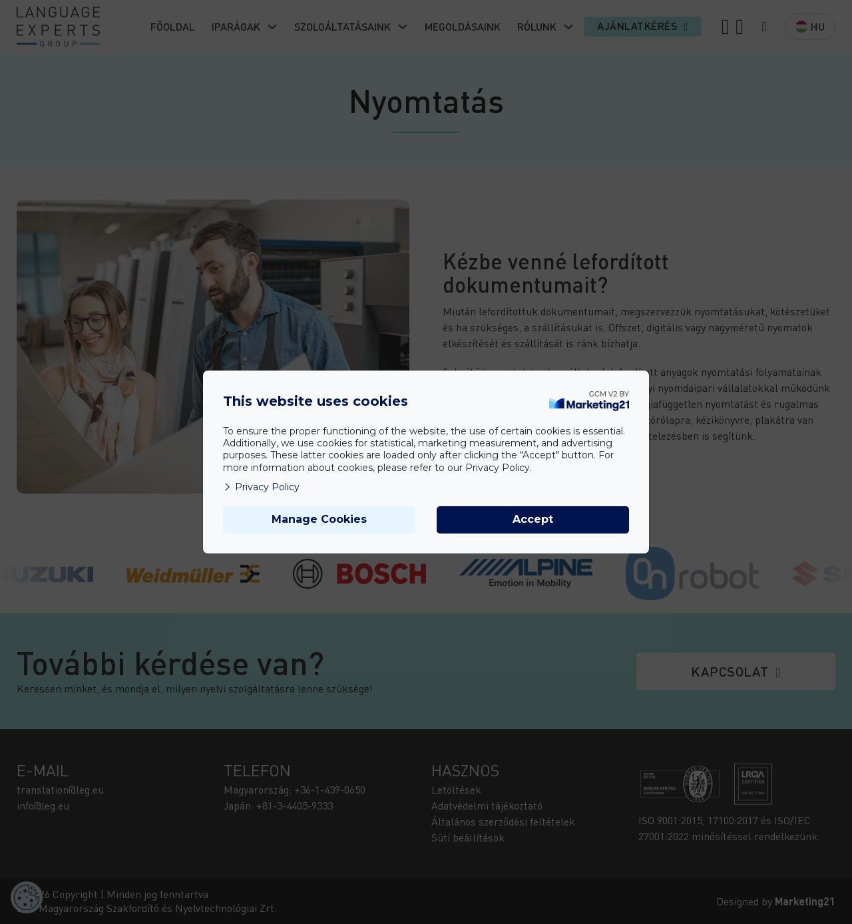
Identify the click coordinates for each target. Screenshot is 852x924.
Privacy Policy (261, 487)
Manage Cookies (319, 519)
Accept (533, 519)
